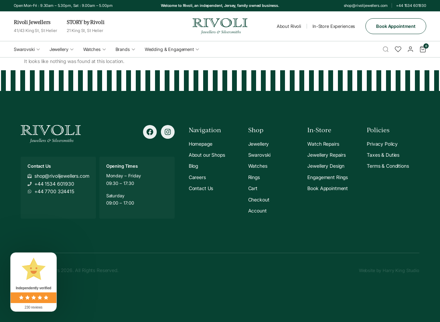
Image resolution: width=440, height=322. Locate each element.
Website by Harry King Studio (389, 270)
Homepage (200, 144)
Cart (252, 188)
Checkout (259, 199)
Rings (254, 177)
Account (257, 211)
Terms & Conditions (388, 166)
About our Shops (207, 155)
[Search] (385, 49)
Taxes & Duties (383, 155)
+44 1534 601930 (411, 5)
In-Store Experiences (333, 26)
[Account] (410, 49)
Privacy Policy (382, 144)
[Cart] (422, 49)
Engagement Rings (327, 177)
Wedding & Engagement (172, 49)
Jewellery (62, 49)
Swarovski (27, 49)
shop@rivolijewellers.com (366, 5)
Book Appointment (396, 26)
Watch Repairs (323, 144)
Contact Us (201, 188)
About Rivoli (289, 26)
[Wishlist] (398, 49)
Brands (125, 49)
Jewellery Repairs (326, 155)
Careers (197, 177)
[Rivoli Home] (219, 26)
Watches (94, 49)
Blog (193, 166)
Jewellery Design (325, 166)
